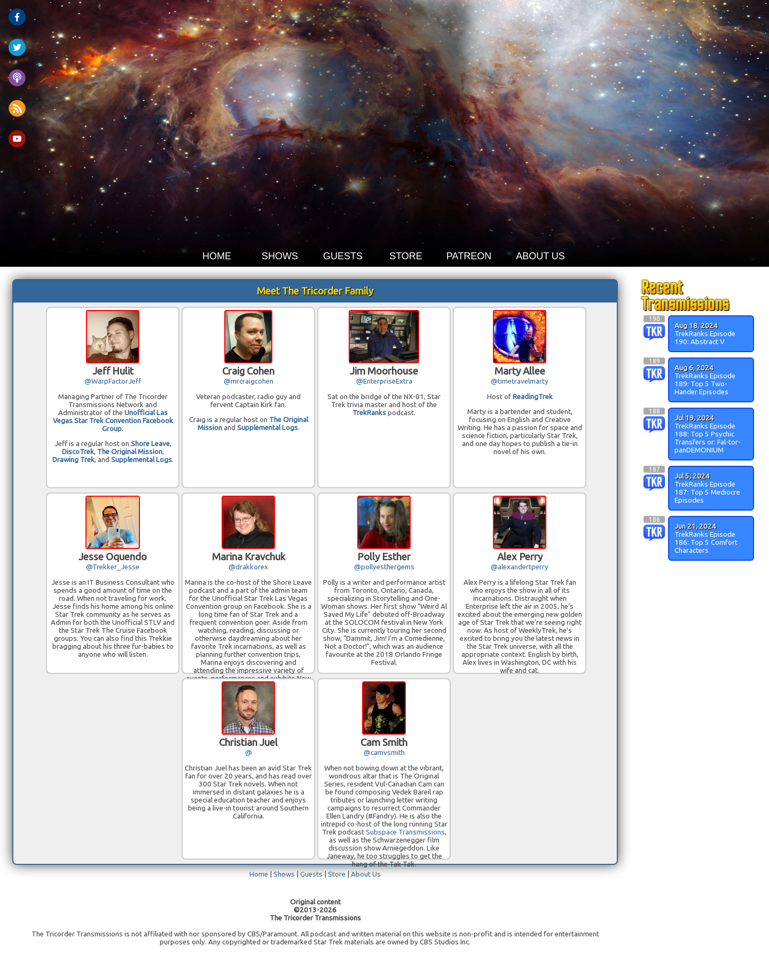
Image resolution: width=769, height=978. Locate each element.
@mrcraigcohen (248, 381)
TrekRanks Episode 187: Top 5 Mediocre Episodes (707, 492)
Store (337, 874)
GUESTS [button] (343, 256)
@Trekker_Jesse (112, 567)
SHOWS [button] (280, 256)
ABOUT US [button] (540, 256)
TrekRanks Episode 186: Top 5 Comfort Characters (705, 542)
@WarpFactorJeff (112, 381)
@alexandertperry (519, 567)
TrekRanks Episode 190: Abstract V (704, 338)
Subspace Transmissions (405, 832)
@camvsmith (384, 753)
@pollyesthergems (384, 567)
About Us (366, 874)
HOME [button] (216, 256)
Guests (311, 874)
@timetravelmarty (519, 381)
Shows (284, 874)
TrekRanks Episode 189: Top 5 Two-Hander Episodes (704, 384)
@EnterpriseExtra (384, 381)
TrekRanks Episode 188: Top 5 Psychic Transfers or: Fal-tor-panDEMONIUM (707, 438)
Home (258, 874)
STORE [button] (405, 256)
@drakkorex (248, 567)
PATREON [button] (468, 256)
